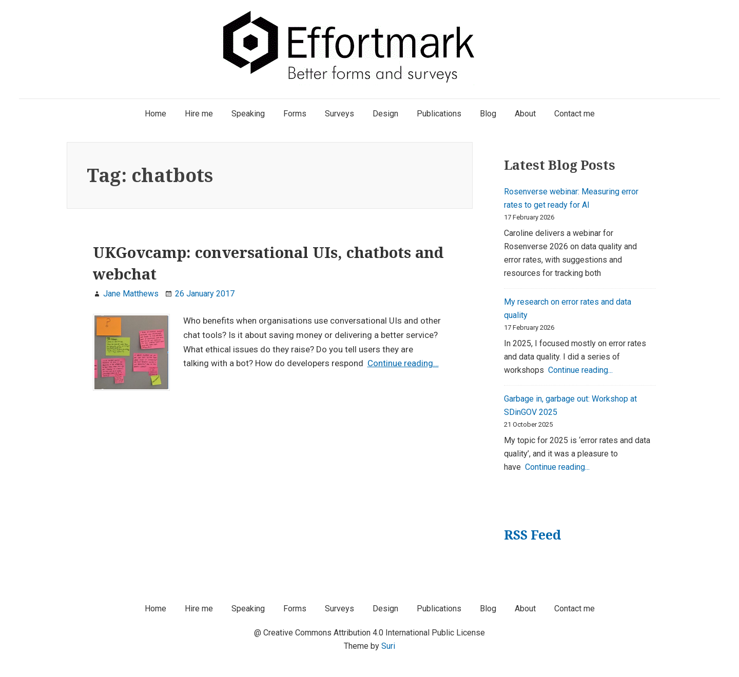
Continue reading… (403, 363)
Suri (388, 646)
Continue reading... (580, 370)
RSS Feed (532, 534)
